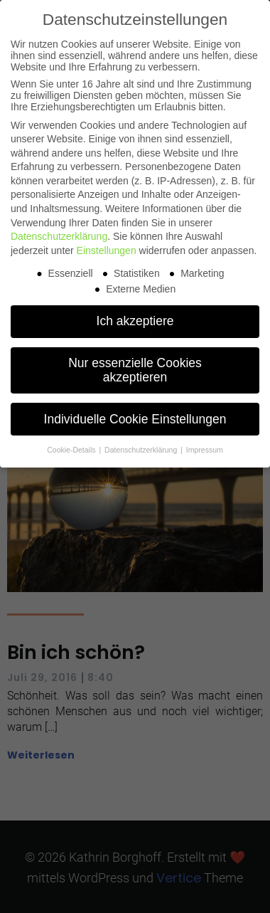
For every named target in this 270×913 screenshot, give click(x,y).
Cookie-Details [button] (72, 449)
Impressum (204, 449)
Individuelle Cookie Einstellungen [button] (135, 419)
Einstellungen (106, 250)
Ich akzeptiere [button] (135, 321)
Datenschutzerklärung (59, 236)
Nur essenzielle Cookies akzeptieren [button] (135, 370)
